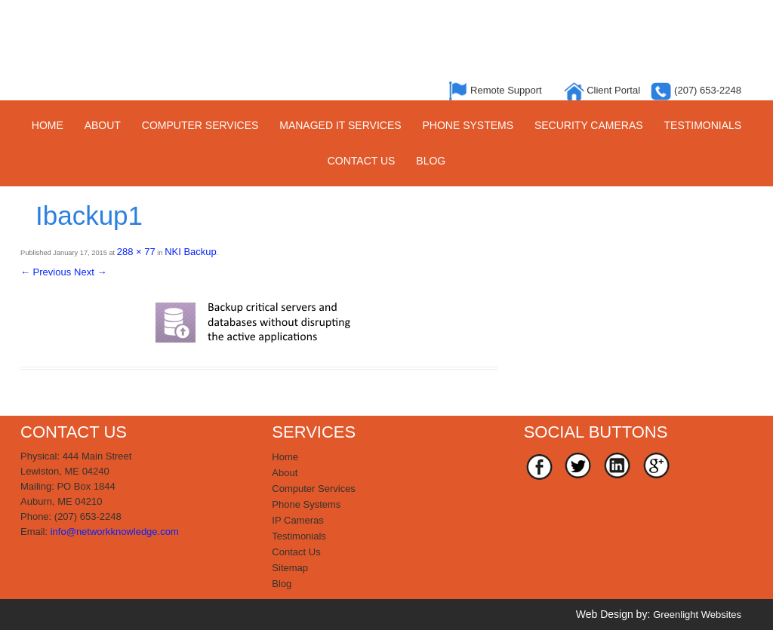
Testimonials (703, 125)
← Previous (45, 272)
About (103, 125)
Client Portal (603, 90)
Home (47, 125)
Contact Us (362, 161)
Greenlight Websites (697, 614)
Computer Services (200, 125)
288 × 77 (136, 251)
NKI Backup (191, 251)
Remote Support (496, 90)
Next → (90, 272)
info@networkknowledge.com (115, 531)
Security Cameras (588, 125)
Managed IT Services (340, 125)
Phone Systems (467, 125)
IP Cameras (297, 520)
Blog (430, 161)
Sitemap (290, 567)
